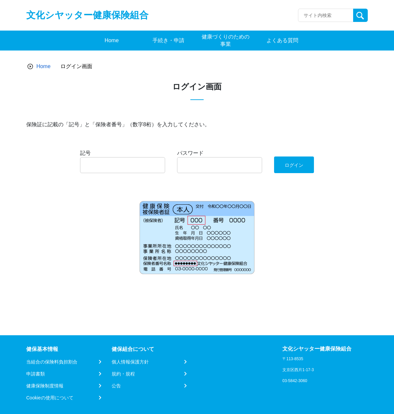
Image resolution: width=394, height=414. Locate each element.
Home (43, 66)
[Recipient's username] (325, 15)
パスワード (190, 153)
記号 (85, 153)
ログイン (294, 165)
